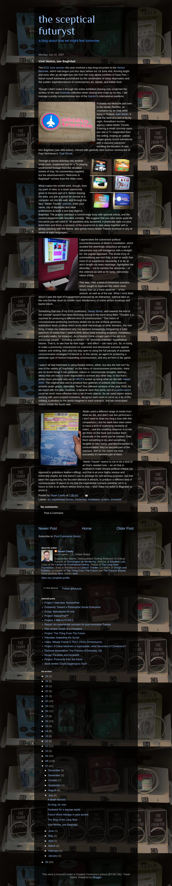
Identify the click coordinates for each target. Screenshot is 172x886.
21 (47, 696)
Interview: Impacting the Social (62, 637)
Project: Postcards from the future (64, 659)
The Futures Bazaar (114, 570)
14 (47, 731)
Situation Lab (117, 561)
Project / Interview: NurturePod (62, 602)
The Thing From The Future (82, 570)
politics (105, 499)
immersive (80, 499)
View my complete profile (55, 577)
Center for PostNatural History (72, 564)
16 (47, 721)
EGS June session (54, 67)
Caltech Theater (89, 567)
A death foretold (57, 799)
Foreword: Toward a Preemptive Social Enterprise (73, 607)
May (51, 836)
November (54, 775)
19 (47, 706)
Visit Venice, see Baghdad (62, 824)
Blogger (97, 877)
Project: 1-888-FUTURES (59, 620)
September (54, 785)
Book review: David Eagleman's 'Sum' (66, 663)
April (51, 841)
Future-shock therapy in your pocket (68, 814)
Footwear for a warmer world (64, 809)
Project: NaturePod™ (57, 615)
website (67, 203)
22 (47, 691)
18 (47, 711)
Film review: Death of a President (63, 628)
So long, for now (57, 804)
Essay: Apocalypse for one (60, 611)
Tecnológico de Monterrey (81, 561)
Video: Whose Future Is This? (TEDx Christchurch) (73, 642)
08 (47, 761)
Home (87, 528)
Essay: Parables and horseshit (62, 655)
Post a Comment (53, 513)
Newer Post (47, 528)
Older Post (125, 528)
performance (123, 390)
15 (47, 726)
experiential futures (62, 499)
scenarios (116, 499)
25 (47, 676)
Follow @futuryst (71, 588)
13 (47, 736)
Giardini (92, 96)
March (52, 845)
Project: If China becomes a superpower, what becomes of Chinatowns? (85, 646)
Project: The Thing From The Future (65, 633)
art (48, 499)
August (52, 790)
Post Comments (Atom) (67, 536)
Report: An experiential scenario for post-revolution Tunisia (78, 624)
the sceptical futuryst (66, 25)
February (53, 850)
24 (47, 681)
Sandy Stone (95, 311)
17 (47, 716)
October (53, 780)
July (51, 795)
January (53, 855)
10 (47, 751)
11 (47, 746)
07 (47, 766)
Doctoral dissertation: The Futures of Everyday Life (73, 650)
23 (47, 686)
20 (47, 701)
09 (47, 756)
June (51, 831)
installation (94, 499)
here (60, 573)
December (54, 770)
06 (47, 862)
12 (47, 741)
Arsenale (65, 92)
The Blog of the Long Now (62, 819)
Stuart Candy (65, 551)
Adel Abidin (122, 114)
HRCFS (79, 379)
